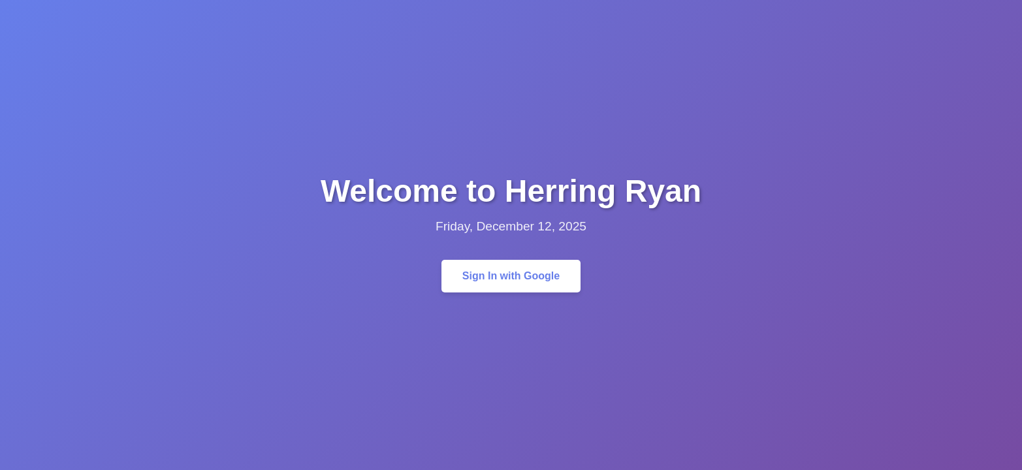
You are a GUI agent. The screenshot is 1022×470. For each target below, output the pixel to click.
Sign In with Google (511, 275)
